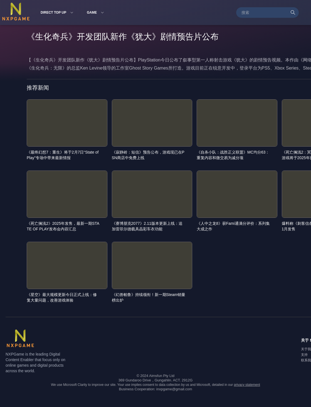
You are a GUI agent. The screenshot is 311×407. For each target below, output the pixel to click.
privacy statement (247, 385)
